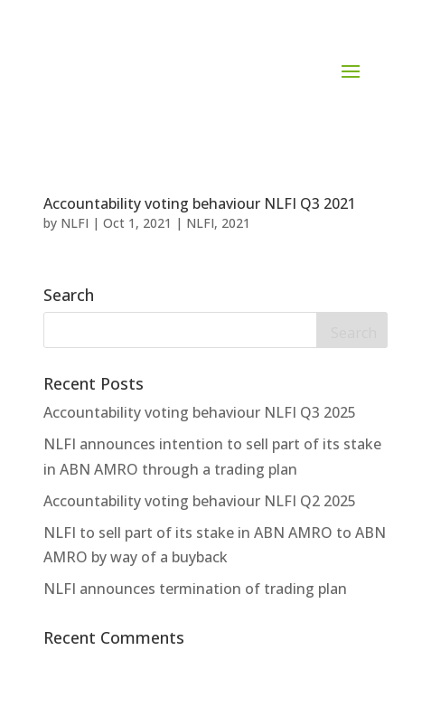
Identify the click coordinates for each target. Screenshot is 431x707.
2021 (235, 222)
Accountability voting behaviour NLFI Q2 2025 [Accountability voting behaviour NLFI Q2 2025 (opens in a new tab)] (199, 501)
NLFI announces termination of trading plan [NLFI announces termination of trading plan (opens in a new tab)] (195, 589)
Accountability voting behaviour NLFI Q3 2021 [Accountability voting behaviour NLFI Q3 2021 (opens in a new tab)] (199, 203)
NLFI (75, 222)
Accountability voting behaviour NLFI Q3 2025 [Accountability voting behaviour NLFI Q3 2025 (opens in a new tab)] (199, 412)
